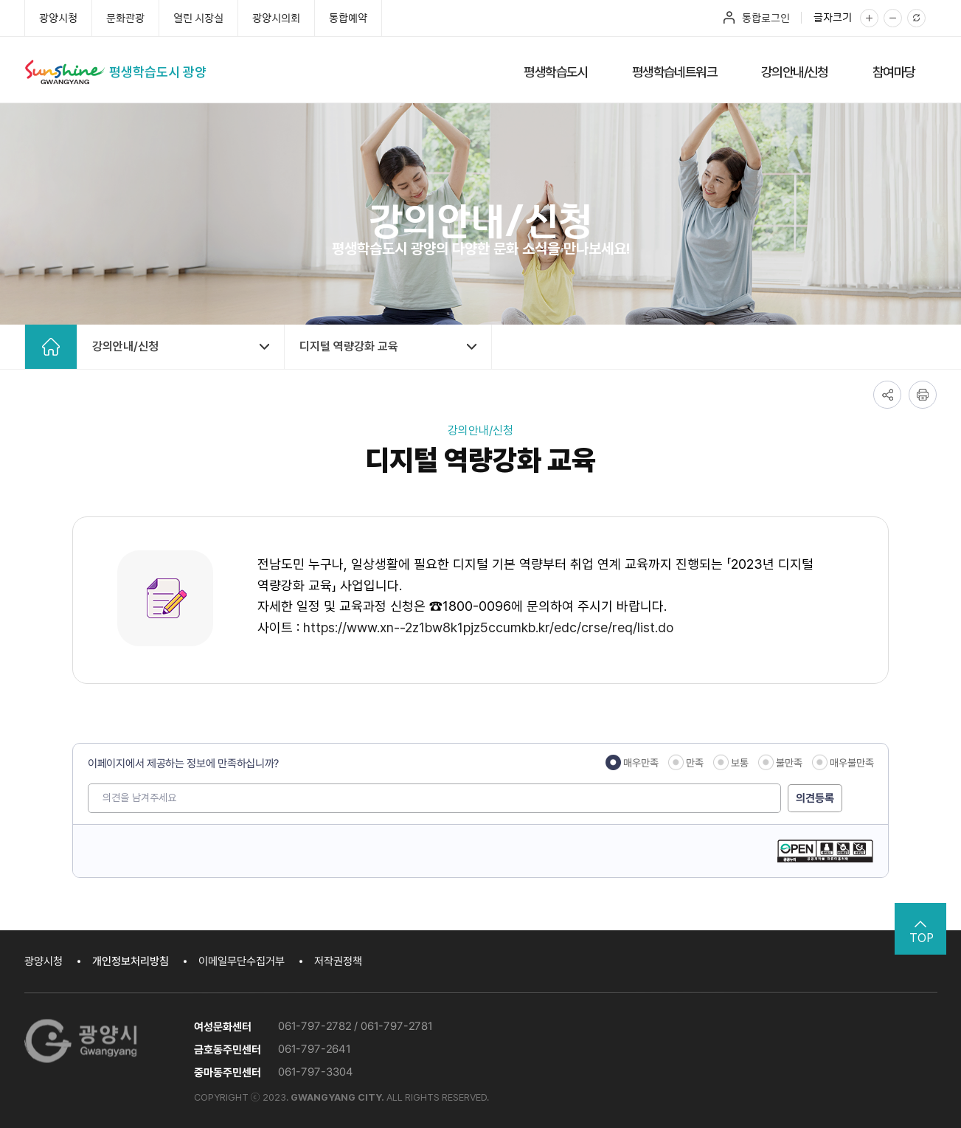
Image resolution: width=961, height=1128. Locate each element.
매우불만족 (851, 763)
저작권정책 (338, 961)
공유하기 (887, 395)
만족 (694, 763)
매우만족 (640, 763)
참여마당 (893, 72)
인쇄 (923, 395)
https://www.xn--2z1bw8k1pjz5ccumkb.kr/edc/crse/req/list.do (488, 627)
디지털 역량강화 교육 (348, 346)
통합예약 (348, 17)
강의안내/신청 (794, 72)
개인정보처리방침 (130, 961)
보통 (739, 763)
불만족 (788, 763)
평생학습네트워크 (674, 72)
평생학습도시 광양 (158, 72)
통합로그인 (766, 17)
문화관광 (125, 17)
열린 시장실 (198, 17)
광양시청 (58, 17)
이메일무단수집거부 (241, 961)
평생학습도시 (555, 72)
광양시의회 (276, 17)
